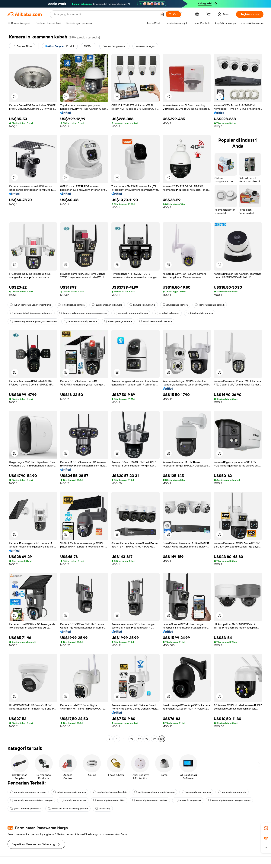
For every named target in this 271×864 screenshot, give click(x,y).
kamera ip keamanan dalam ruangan (31, 800)
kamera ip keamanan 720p (109, 800)
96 (131, 739)
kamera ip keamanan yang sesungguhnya (83, 313)
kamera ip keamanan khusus (131, 313)
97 (139, 739)
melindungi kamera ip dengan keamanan (33, 321)
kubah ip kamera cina (73, 800)
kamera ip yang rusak (188, 800)
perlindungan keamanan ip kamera (154, 792)
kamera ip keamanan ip (232, 792)
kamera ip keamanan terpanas (28, 792)
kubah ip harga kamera (118, 321)
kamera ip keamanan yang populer (68, 808)
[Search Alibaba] (105, 14)
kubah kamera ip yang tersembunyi (30, 304)
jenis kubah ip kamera (71, 304)
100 (162, 739)
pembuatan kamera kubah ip (110, 792)
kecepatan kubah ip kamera (80, 321)
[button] (162, 14)
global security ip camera (25, 808)
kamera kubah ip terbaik (209, 304)
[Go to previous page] (109, 739)
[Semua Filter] (22, 46)
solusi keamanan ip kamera (155, 321)
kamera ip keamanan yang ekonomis (229, 800)
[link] (266, 828)
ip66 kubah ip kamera (200, 313)
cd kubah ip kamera (167, 313)
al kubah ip (102, 808)
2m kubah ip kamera (175, 304)
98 (146, 739)
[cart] (209, 14)
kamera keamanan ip (142, 304)
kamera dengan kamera (196, 792)
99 (154, 739)
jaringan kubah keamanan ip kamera (31, 313)
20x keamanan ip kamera (107, 304)
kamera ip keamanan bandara (149, 800)
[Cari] (173, 14)
